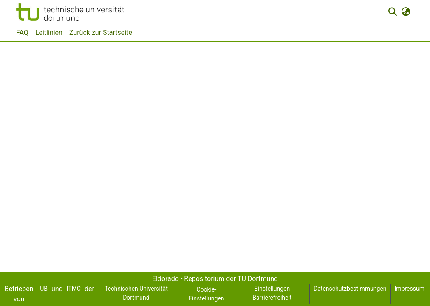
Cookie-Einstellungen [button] (206, 294)
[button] (70, 12)
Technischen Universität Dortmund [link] (136, 293)
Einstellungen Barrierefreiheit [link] (271, 293)
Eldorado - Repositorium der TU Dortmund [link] (215, 279)
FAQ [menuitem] (22, 32)
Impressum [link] (409, 288)
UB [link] (44, 288)
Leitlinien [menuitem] (48, 32)
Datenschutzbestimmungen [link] (350, 288)
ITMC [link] (74, 288)
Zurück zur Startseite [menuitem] (100, 32)
